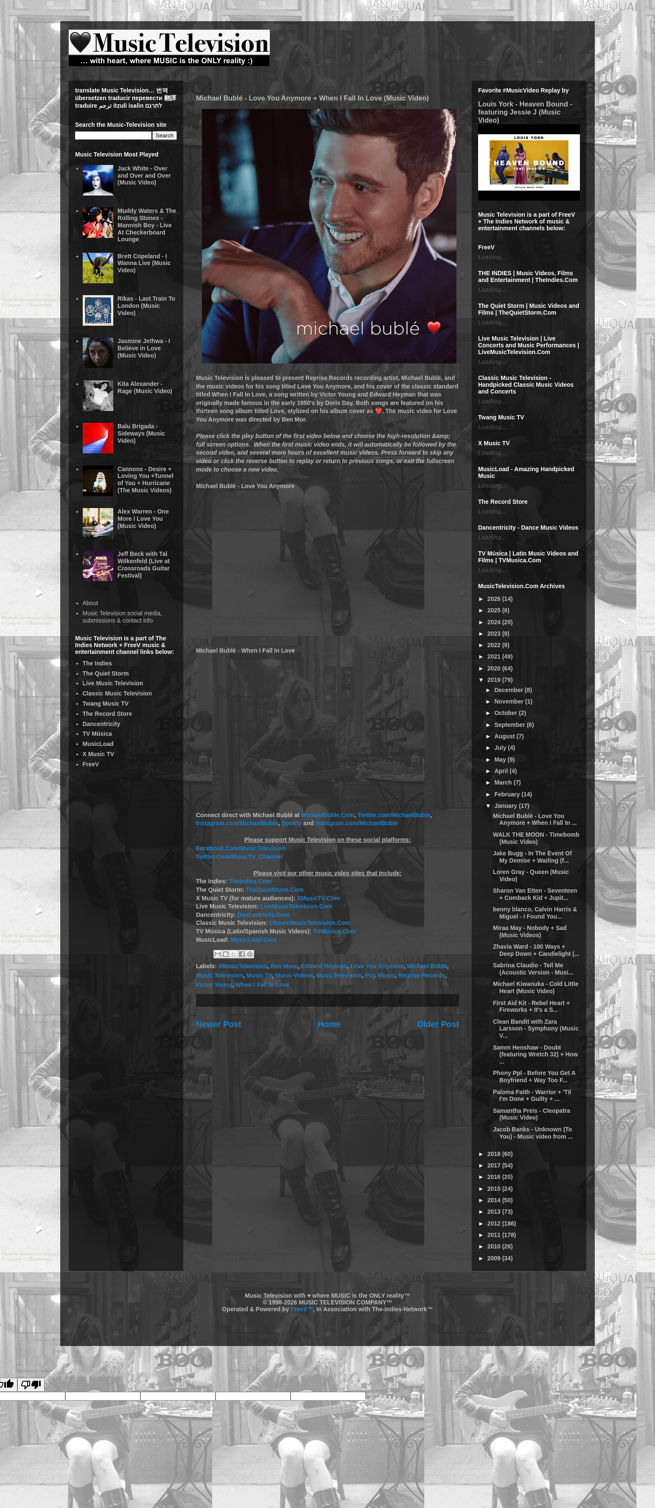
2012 (494, 1223)
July (501, 747)
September (510, 724)
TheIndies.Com (250, 881)
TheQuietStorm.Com (274, 889)
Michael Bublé (427, 966)
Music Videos (294, 975)
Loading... (492, 257)
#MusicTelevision (242, 966)
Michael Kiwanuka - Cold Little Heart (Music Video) (535, 987)
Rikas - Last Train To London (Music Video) (146, 305)
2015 (494, 1188)
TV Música (97, 733)
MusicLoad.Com (254, 939)
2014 (494, 1200)
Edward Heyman (324, 966)
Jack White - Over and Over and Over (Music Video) (144, 175)
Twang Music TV (106, 703)
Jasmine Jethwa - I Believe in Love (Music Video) (144, 348)
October (506, 712)
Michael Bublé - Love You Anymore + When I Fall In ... (535, 820)
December (509, 690)
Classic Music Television (117, 693)
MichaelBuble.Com (327, 815)
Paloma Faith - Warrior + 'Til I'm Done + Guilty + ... (532, 1096)
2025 (494, 610)
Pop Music (380, 975)
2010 (494, 1246)
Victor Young (214, 984)
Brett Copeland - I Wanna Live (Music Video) (144, 263)
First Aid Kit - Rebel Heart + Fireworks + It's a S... (531, 1007)
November (509, 701)
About (90, 603)
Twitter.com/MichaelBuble (394, 815)
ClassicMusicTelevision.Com (309, 922)
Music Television (219, 975)
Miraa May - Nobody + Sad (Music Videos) (530, 931)
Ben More (284, 966)
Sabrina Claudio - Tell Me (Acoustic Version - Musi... (533, 969)
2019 (494, 679)
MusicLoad (98, 743)
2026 (494, 598)
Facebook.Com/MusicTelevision (241, 848)
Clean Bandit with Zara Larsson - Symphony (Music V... (536, 1028)
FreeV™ (302, 1309)
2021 (494, 656)
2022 (494, 645)
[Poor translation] (31, 1385)
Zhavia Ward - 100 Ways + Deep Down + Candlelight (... (536, 950)
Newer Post (218, 1024)
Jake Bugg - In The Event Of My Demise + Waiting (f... (532, 857)
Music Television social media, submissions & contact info (122, 617)
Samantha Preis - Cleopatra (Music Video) (531, 1114)
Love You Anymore (377, 966)
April (501, 771)
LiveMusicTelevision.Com (296, 906)
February (507, 794)
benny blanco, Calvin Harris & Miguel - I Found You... (535, 913)
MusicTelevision (339, 975)
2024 (494, 622)
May (500, 759)
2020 (494, 668)
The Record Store (107, 713)
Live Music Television (113, 683)
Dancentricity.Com (263, 914)
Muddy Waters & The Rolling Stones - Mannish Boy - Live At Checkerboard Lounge (147, 225)
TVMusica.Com (334, 931)
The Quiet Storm (106, 673)
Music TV (259, 975)
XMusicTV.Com (318, 898)
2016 (494, 1176)
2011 (494, 1235)
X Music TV (99, 754)
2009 (494, 1258)
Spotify (292, 823)
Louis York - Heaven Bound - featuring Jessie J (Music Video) (525, 112)
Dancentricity (101, 723)
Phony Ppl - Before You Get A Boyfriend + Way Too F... (534, 1077)
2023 (494, 633)
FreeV (91, 764)
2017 (494, 1165)
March (503, 782)
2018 (494, 1154)
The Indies (97, 663)
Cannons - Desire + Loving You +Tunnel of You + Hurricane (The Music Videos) (146, 480)
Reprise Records (421, 975)
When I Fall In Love (262, 984)
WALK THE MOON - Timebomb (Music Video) (536, 838)
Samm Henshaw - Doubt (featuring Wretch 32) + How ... (535, 1054)
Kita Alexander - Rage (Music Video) (145, 387)
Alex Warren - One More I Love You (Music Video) (143, 518)
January (506, 805)
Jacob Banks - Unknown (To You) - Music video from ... (533, 1133)
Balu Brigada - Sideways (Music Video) (141, 433)
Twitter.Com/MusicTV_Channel (239, 856)
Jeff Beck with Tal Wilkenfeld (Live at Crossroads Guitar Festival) (144, 564)
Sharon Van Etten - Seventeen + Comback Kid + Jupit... (535, 894)
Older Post (438, 1024)
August (505, 736)
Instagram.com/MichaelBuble (237, 823)
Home (329, 1024)
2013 (494, 1211)
